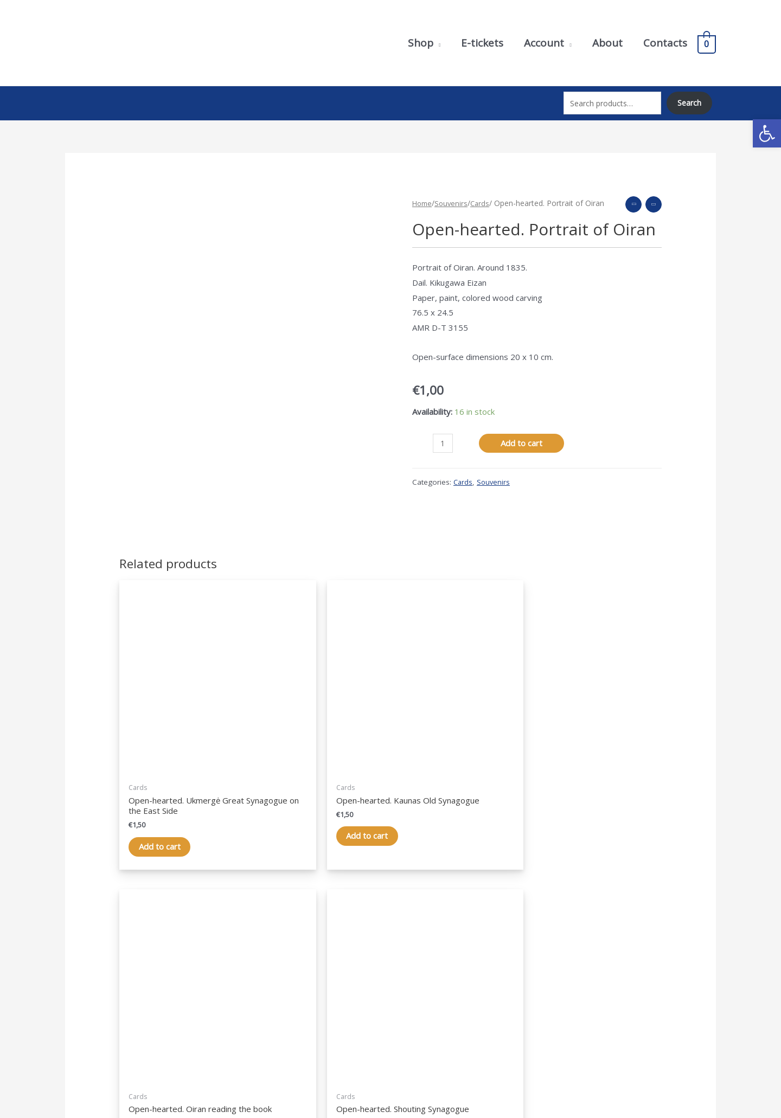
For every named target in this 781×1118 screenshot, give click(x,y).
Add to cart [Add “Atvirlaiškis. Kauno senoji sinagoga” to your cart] (310, 766)
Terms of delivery (602, 999)
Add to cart (522, 435)
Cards (483, 194)
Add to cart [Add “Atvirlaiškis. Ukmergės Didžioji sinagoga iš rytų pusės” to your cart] (172, 776)
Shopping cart (426, 999)
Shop (410, 968)
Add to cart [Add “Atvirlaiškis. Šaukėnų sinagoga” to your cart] (586, 766)
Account (416, 984)
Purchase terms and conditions (627, 984)
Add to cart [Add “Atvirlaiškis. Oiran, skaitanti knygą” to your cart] (448, 766)
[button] (767, 133)
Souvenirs (454, 194)
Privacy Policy (594, 968)
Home (423, 194)
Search (688, 99)
